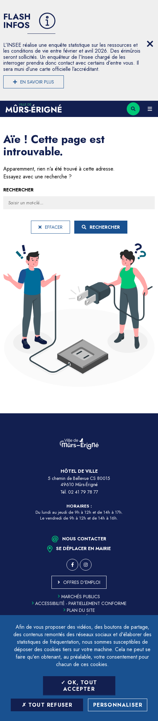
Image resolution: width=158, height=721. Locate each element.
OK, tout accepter (79, 685)
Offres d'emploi (81, 582)
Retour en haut (148, 413)
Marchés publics (79, 596)
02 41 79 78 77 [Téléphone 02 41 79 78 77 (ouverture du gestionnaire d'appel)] (83, 492)
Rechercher (18, 189)
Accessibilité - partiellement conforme (79, 603)
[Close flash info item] (150, 44)
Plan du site (79, 610)
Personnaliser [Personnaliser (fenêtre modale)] (118, 705)
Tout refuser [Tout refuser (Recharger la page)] (47, 705)
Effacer (50, 227)
